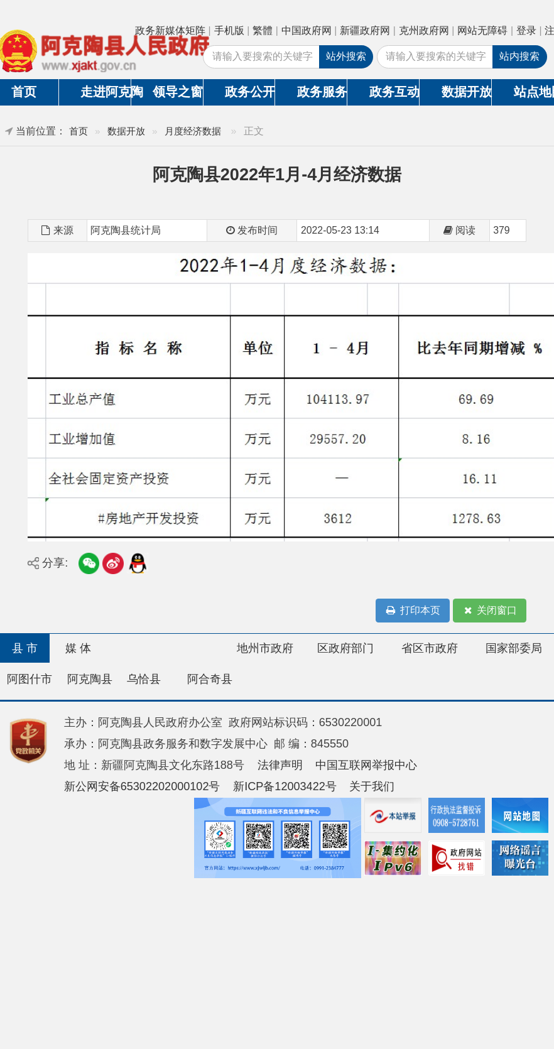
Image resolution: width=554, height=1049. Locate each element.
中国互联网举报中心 (366, 765)
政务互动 (394, 92)
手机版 (229, 30)
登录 (526, 30)
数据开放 (467, 92)
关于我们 (371, 786)
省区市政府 (429, 648)
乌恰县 (144, 679)
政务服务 (322, 92)
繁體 (263, 30)
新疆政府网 (365, 30)
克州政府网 (424, 30)
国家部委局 (514, 648)
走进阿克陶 (105, 92)
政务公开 (250, 92)
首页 (78, 131)
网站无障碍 (482, 30)
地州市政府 (265, 648)
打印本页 (412, 611)
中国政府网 (306, 30)
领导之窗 (178, 92)
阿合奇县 (209, 679)
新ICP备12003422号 (285, 786)
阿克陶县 (89, 679)
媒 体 (78, 648)
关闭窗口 (489, 611)
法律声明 (280, 765)
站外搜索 (346, 56)
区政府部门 (345, 648)
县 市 (25, 648)
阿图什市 (29, 679)
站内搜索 (519, 56)
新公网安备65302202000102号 (142, 786)
